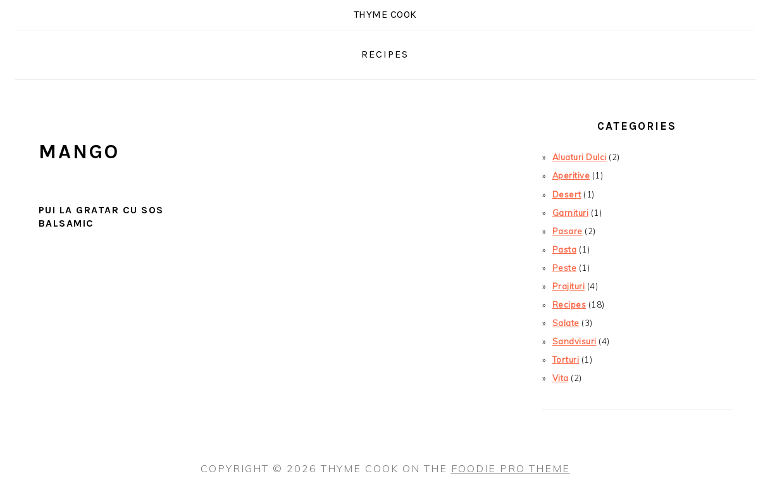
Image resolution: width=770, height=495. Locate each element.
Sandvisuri (574, 341)
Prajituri (568, 286)
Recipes (569, 304)
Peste (564, 268)
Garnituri (570, 213)
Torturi (566, 359)
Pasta (564, 249)
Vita (560, 378)
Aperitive (571, 175)
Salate (566, 323)
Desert (566, 194)
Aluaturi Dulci (579, 157)
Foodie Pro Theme (510, 468)
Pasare (567, 231)
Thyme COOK (385, 14)
